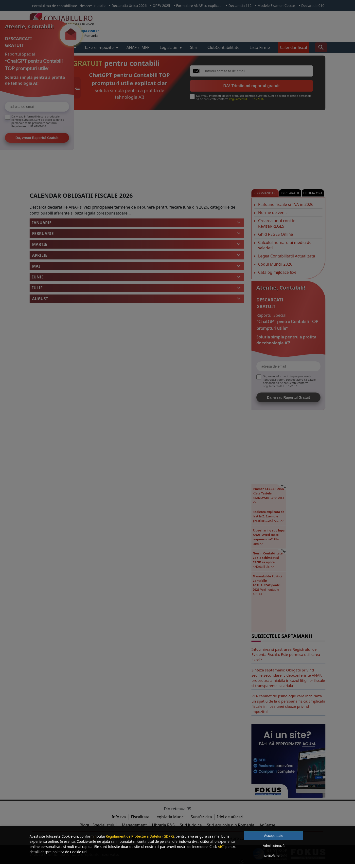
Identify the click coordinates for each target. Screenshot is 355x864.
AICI (221, 846)
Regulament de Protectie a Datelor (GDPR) (140, 836)
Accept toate (273, 836)
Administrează (274, 846)
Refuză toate (273, 856)
